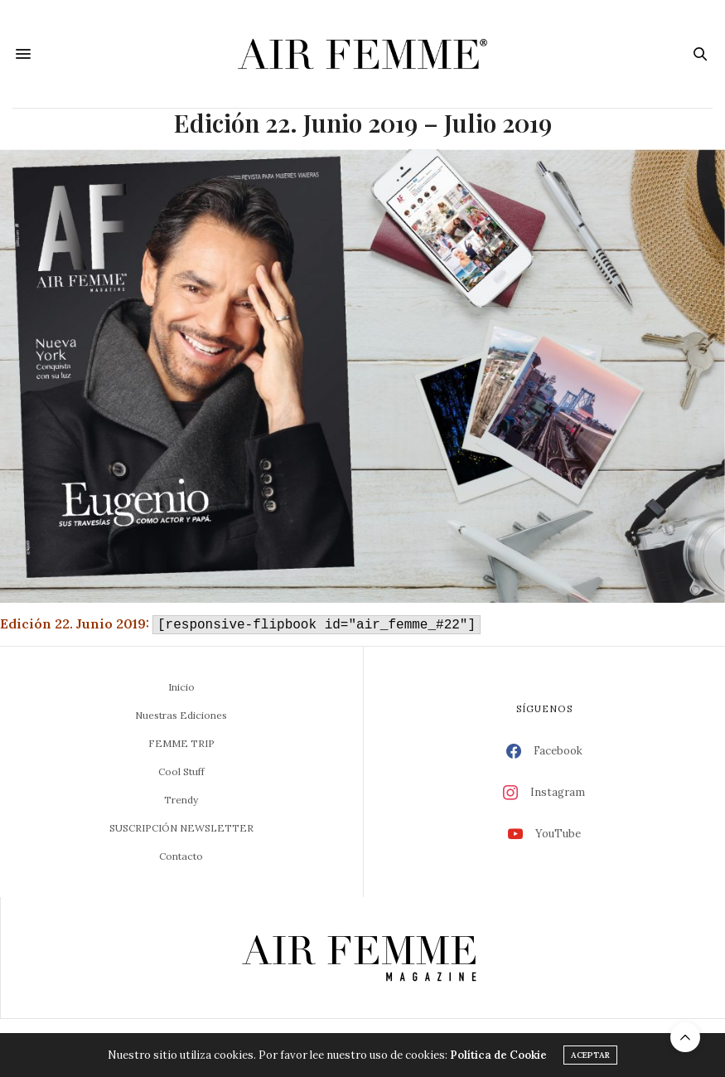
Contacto (181, 856)
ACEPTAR (590, 1055)
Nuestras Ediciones (181, 715)
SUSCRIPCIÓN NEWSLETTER (181, 828)
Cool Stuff (181, 771)
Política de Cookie (498, 1055)
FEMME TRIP (181, 743)
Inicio (181, 687)
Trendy (181, 799)
